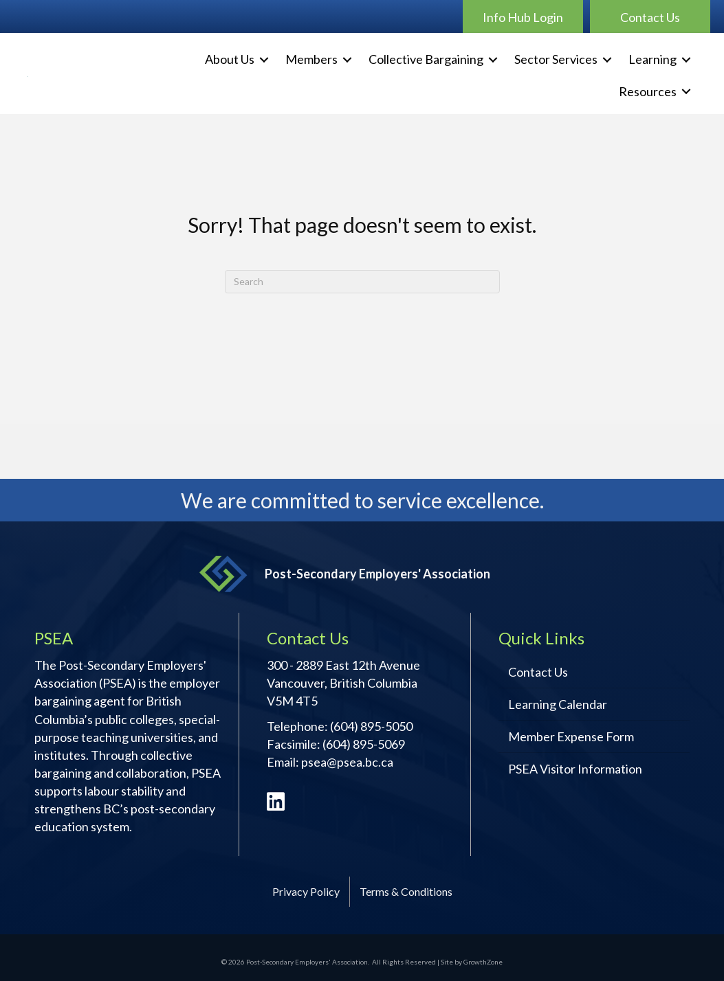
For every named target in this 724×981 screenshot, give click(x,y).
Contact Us (538, 671)
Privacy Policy (306, 891)
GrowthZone (483, 962)
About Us (229, 59)
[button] (523, 16)
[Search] (362, 281)
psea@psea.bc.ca (347, 761)
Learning (652, 59)
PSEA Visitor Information (575, 768)
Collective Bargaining (426, 59)
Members (311, 59)
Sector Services (555, 59)
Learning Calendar (557, 704)
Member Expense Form (571, 736)
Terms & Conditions (406, 891)
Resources (648, 91)
